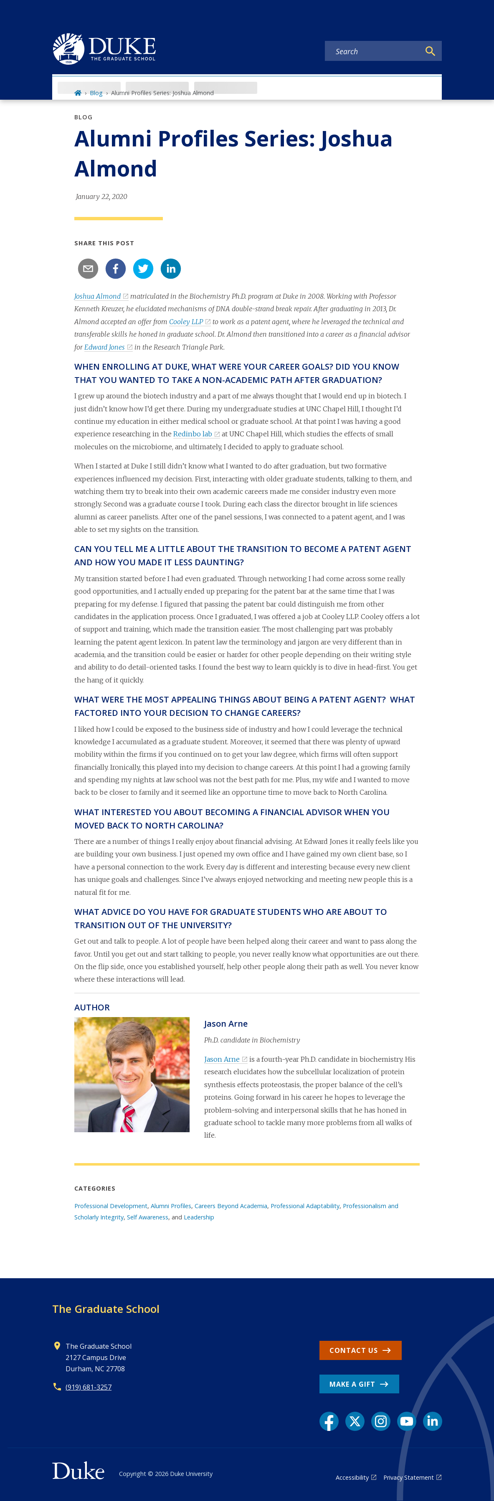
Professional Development (110, 1206)
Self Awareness (147, 1217)
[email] (88, 268)
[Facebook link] (329, 1421)
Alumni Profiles (171, 1206)
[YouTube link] (406, 1421)
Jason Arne (222, 1059)
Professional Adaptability (305, 1206)
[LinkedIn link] (432, 1421)
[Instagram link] (380, 1421)
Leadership (199, 1217)
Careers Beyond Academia (231, 1206)
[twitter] (143, 268)
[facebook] (115, 268)
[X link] (355, 1421)
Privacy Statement (408, 1477)
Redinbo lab (192, 434)
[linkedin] (170, 268)
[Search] (430, 51)
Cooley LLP (186, 321)
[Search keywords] (372, 51)
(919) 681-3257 (88, 1387)
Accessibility (352, 1477)
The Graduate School (106, 1308)
